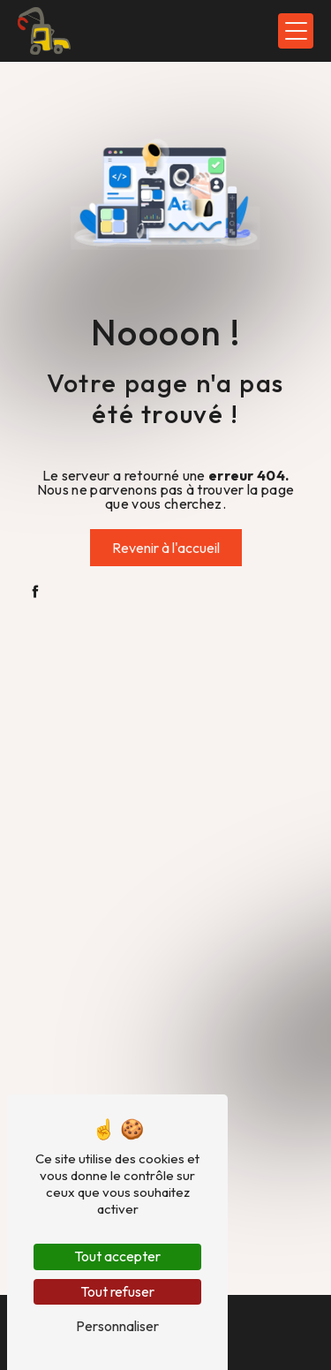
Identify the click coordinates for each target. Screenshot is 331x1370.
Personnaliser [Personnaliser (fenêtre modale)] (117, 1326)
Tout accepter (117, 1256)
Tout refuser (117, 1291)
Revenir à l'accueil (166, 547)
